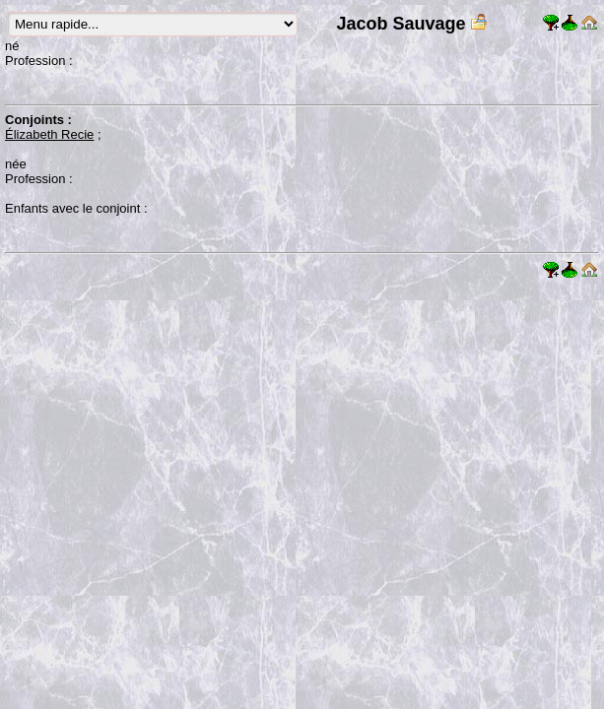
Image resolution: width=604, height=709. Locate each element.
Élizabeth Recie (49, 134)
